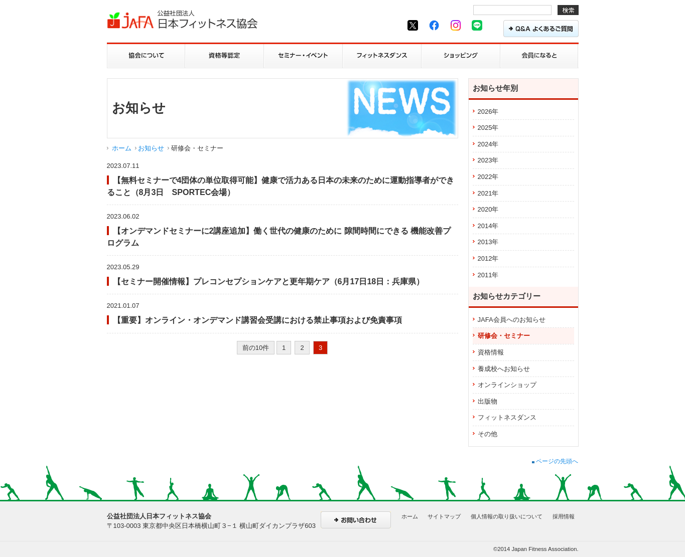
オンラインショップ (507, 385)
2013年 (488, 242)
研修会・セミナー (504, 335)
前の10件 (255, 347)
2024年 (488, 144)
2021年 (488, 193)
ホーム (121, 148)
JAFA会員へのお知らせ (511, 319)
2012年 (488, 258)
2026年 (488, 111)
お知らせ (151, 148)
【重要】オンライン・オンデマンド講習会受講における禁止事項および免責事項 (257, 319)
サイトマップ (444, 516)
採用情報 (564, 516)
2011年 (488, 275)
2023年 (488, 160)
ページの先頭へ (555, 461)
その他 (487, 434)
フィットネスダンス (507, 417)
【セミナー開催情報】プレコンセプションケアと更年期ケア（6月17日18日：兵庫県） (269, 281)
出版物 (487, 401)
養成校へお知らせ (504, 369)
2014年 (488, 226)
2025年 (488, 127)
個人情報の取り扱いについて (506, 516)
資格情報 (491, 352)
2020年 (488, 209)
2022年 (488, 176)
